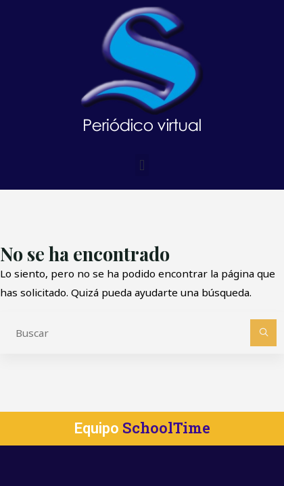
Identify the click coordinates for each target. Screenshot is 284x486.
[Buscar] (263, 332)
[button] (141, 165)
